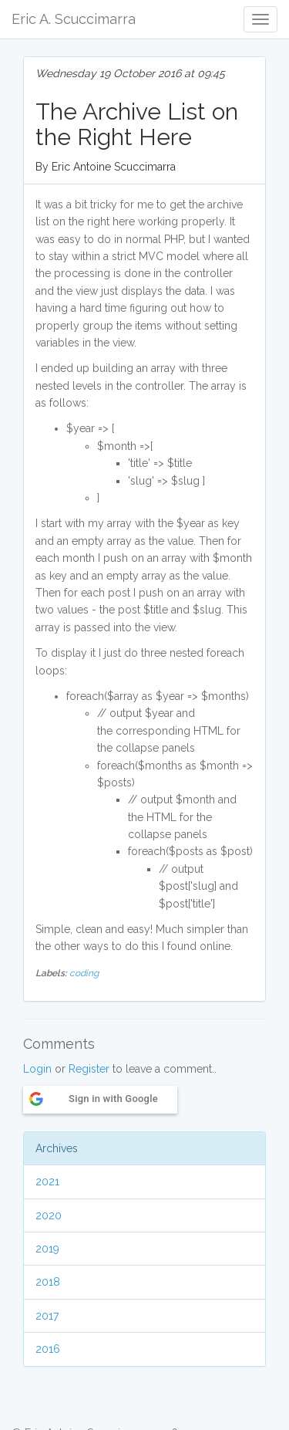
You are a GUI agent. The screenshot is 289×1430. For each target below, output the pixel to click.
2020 (48, 1215)
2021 (47, 1181)
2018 (47, 1282)
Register (89, 1069)
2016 (47, 1349)
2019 (47, 1248)
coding (84, 973)
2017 (47, 1316)
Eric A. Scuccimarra (74, 19)
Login (37, 1069)
